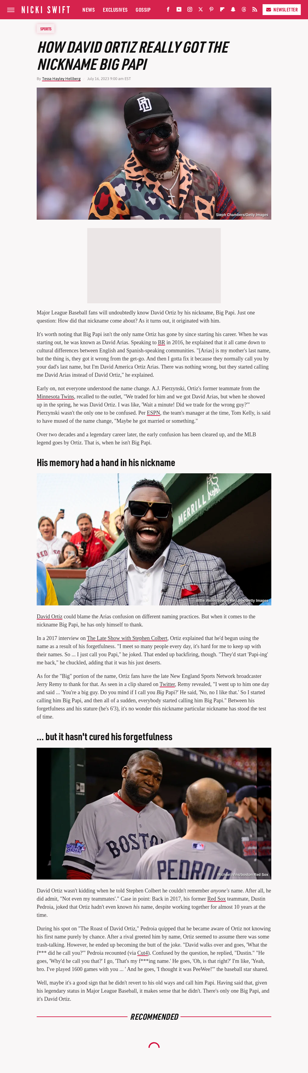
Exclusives (115, 9)
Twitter (167, 684)
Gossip (143, 9)
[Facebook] (168, 10)
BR (161, 342)
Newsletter (282, 9)
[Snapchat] (233, 10)
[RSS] (255, 10)
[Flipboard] (222, 10)
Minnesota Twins (55, 397)
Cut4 (142, 953)
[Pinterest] (211, 10)
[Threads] (244, 10)
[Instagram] (190, 10)
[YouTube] (179, 10)
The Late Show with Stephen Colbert (127, 638)
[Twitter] (201, 10)
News (88, 9)
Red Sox (216, 899)
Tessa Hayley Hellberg (61, 78)
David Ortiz (49, 617)
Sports (45, 28)
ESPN (153, 413)
